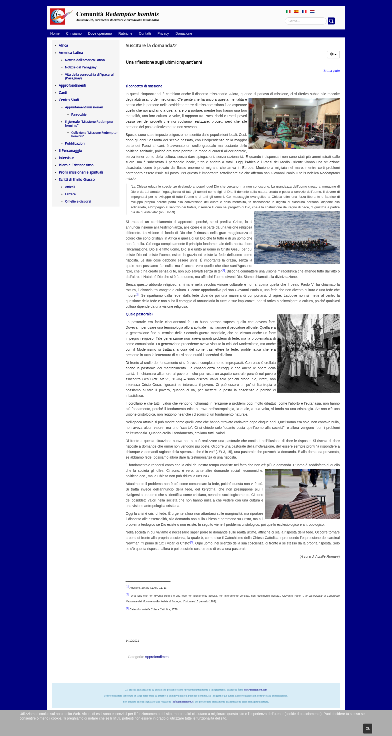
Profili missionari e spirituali (81, 172)
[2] (137, 294)
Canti (63, 92)
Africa (63, 45)
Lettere (70, 194)
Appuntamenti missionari (84, 107)
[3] (191, 542)
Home (55, 33)
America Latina (71, 52)
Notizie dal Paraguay (80, 67)
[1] (223, 270)
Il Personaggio (70, 150)
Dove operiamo (100, 33)
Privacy (163, 33)
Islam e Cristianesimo (76, 165)
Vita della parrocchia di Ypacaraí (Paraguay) (89, 76)
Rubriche (125, 33)
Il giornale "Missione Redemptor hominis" (89, 123)
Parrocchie (78, 114)
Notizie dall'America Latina (85, 60)
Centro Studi (69, 99)
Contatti (145, 33)
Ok (368, 728)
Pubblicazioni (75, 143)
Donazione (184, 33)
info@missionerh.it (182, 701)
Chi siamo (74, 33)
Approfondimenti (72, 85)
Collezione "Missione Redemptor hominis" (94, 134)
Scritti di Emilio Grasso (77, 179)
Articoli (70, 187)
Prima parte (332, 70)
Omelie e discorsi (78, 201)
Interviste (66, 157)
